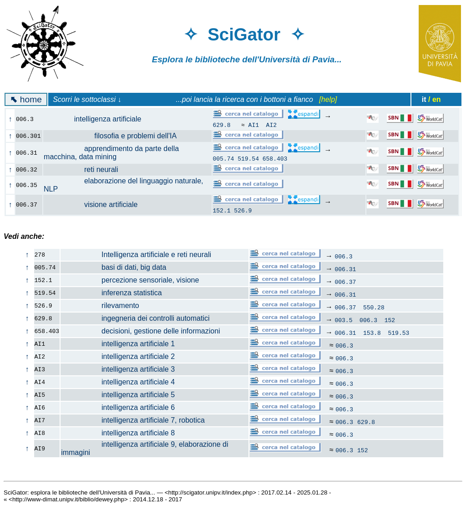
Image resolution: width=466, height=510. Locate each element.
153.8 (372, 332)
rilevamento (100, 305)
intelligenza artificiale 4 (118, 382)
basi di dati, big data (113, 267)
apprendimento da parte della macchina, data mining (111, 153)
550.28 (374, 307)
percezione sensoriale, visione (130, 280)
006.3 (343, 256)
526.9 (243, 210)
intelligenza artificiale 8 (118, 433)
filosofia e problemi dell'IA (115, 136)
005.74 (223, 158)
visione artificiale (96, 204)
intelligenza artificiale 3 (118, 369)
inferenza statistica (111, 293)
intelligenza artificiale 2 (118, 356)
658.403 (275, 158)
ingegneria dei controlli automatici (135, 318)
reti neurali (86, 169)
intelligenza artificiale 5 (118, 395)
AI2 (271, 125)
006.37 (345, 282)
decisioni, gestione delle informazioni (140, 331)
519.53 (399, 332)
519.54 (248, 158)
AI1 (253, 125)
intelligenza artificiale (98, 119)
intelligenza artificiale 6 (118, 407)
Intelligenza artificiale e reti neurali (136, 254)
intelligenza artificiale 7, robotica (133, 420)
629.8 (222, 125)
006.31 (345, 269)
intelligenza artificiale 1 (118, 344)
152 (390, 320)
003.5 (343, 320)
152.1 (222, 210)
